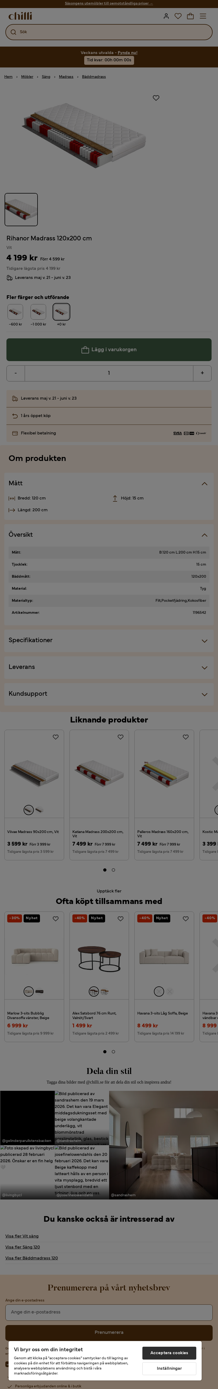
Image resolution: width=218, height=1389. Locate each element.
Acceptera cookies (169, 1353)
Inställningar (169, 1369)
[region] (105, 1360)
